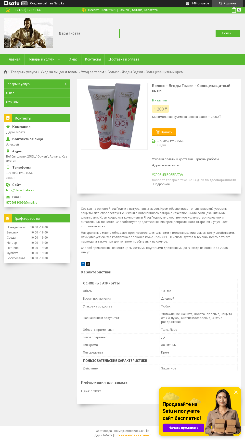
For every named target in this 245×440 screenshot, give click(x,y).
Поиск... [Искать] (228, 33)
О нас (73, 59)
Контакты (93, 59)
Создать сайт (39, 3)
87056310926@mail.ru (21, 202)
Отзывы (12, 102)
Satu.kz (144, 431)
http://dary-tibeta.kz (20, 190)
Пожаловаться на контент (133, 435)
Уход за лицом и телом (58, 72)
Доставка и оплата (123, 59)
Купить (166, 132)
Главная (14, 59)
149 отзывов (200, 3)
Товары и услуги (41, 59)
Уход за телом (92, 72)
